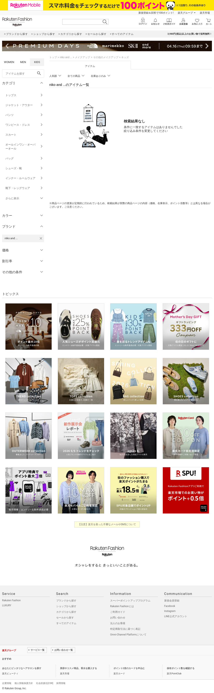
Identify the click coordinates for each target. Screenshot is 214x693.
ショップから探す (66, 606)
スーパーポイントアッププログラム (130, 600)
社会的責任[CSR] (44, 683)
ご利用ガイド (117, 611)
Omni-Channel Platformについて (128, 634)
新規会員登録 (171, 600)
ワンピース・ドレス (24, 125)
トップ (53, 57)
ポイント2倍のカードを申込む (129, 668)
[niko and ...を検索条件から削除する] (41, 238)
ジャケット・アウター (24, 105)
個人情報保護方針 (23, 683)
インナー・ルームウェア (24, 178)
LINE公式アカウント (175, 616)
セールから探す (65, 617)
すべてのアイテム (66, 623)
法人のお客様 (117, 623)
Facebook (169, 606)
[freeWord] (23, 73)
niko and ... (66, 57)
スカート (24, 135)
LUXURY (6, 605)
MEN (23, 62)
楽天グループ (185, 12)
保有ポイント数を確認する (180, 668)
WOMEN (9, 62)
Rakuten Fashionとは (122, 606)
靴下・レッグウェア (24, 188)
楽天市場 (205, 12)
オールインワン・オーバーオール (24, 146)
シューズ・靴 (24, 168)
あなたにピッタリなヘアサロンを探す (21, 668)
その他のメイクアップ (105, 57)
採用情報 (60, 683)
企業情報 (6, 683)
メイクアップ (82, 57)
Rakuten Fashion (11, 600)
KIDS (37, 62)
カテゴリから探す (66, 611)
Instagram (170, 611)
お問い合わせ (117, 617)
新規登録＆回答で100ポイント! (156, 12)
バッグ (24, 158)
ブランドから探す (66, 600)
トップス (24, 95)
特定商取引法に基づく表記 (125, 628)
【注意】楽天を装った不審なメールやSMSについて (107, 524)
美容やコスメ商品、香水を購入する (78, 668)
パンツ (24, 115)
